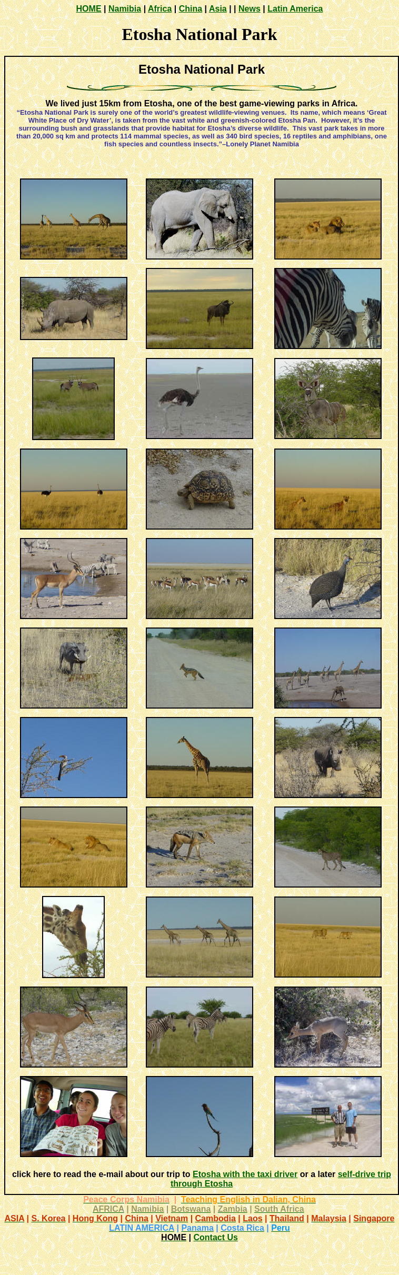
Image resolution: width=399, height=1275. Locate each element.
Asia (218, 8)
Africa (160, 8)
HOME (89, 8)
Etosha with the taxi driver (245, 1174)
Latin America (295, 8)
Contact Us (215, 1237)
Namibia (124, 8)
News (249, 8)
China (190, 8)
